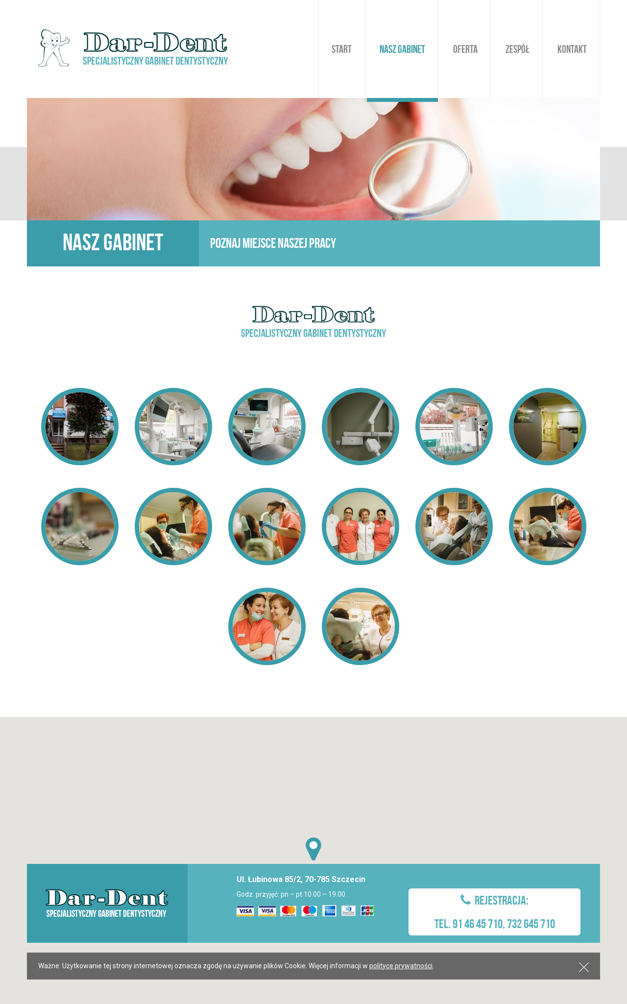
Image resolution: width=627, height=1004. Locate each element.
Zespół (518, 49)
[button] (313, 849)
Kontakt (572, 49)
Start (342, 49)
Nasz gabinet (402, 49)
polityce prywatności (401, 966)
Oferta (465, 49)
